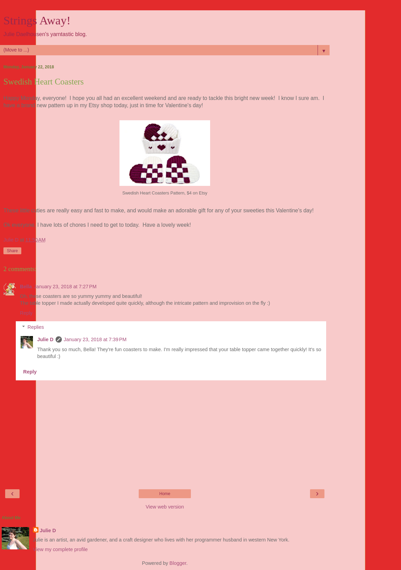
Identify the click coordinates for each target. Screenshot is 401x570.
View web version (165, 507)
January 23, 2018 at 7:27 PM (65, 286)
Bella (26, 286)
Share (12, 250)
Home (164, 493)
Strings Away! (36, 20)
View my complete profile (60, 549)
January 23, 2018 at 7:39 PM (95, 339)
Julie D (45, 339)
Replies (35, 327)
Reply (26, 313)
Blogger (178, 563)
